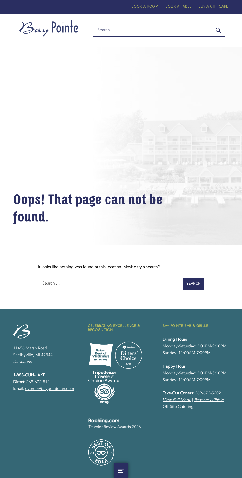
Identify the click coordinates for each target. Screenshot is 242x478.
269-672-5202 (208, 393)
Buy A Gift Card (213, 6)
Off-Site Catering (178, 407)
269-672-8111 (39, 382)
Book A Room (144, 6)
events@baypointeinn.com (49, 389)
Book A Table (178, 6)
